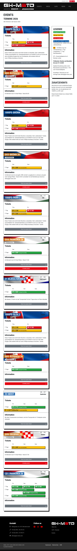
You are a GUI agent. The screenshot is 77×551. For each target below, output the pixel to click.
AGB (61, 545)
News (63, 6)
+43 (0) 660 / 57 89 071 (18, 532)
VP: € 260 (15, 214)
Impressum (48, 545)
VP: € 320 (26, 493)
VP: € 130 (15, 211)
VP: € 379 (15, 86)
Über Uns (54, 527)
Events (53, 533)
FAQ (70, 6)
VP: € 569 (15, 292)
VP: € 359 (15, 253)
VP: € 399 (15, 496)
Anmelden (65, 1)
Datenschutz (55, 545)
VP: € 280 (15, 330)
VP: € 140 (15, 42)
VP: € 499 (15, 447)
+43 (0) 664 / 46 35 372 (18, 529)
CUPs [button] (56, 6)
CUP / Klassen (55, 530)
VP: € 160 (38, 487)
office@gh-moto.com (17, 535)
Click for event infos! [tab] (26, 63)
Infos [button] (48, 6)
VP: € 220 (15, 125)
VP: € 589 (15, 168)
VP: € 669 (12, 410)
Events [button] (39, 6)
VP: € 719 (15, 407)
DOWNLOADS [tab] (26, 102)
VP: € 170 (27, 487)
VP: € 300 (15, 490)
